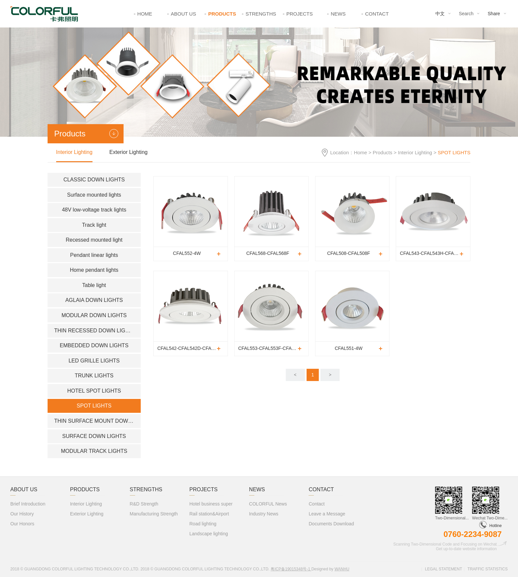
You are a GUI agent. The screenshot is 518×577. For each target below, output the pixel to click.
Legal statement (443, 569)
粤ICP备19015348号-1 (291, 569)
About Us (183, 14)
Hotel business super (211, 503)
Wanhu (341, 569)
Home (144, 14)
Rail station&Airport (209, 513)
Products (222, 14)
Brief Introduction (27, 503)
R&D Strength (144, 503)
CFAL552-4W (187, 253)
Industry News (263, 513)
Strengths (260, 14)
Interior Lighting (415, 152)
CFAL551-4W (348, 348)
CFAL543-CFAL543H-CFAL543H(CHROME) (435, 253)
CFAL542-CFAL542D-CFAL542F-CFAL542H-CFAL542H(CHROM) (192, 348)
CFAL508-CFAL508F (348, 253)
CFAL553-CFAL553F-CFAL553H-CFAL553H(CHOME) (273, 348)
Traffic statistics (487, 569)
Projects (299, 14)
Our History (22, 513)
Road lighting (202, 523)
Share (494, 13)
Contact (376, 14)
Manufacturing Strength (154, 513)
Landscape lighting (208, 533)
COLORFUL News (268, 503)
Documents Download (331, 523)
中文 (440, 13)
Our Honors (22, 523)
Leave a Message (327, 513)
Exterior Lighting (128, 152)
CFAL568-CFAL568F (267, 253)
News (338, 14)
